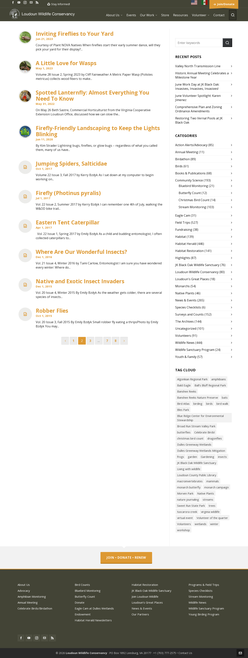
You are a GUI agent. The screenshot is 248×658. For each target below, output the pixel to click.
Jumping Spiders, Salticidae (71, 163)
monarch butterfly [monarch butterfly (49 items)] (188, 487)
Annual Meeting (186, 152)
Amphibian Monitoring (32, 596)
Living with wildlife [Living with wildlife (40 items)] (188, 469)
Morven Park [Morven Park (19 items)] (185, 493)
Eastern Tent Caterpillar (68, 222)
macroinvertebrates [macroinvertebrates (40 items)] (190, 481)
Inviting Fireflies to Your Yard (74, 33)
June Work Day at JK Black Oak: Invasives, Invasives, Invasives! (197, 86)
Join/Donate (225, 4)
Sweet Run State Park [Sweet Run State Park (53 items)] (191, 505)
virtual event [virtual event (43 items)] (185, 518)
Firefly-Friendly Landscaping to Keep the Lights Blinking (98, 131)
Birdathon (182, 159)
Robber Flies (52, 310)
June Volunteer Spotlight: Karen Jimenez (198, 98)
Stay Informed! (58, 4)
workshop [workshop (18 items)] (183, 530)
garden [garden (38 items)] (192, 457)
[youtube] (19, 2)
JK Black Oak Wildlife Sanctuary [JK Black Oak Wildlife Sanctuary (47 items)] (196, 463)
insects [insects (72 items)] (222, 457)
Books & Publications (190, 173)
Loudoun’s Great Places (147, 602)
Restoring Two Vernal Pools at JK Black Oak (199, 120)
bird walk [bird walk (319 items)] (222, 403)
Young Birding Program (204, 614)
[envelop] (32, 2)
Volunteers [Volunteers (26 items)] (184, 524)
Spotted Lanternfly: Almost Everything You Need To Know (92, 95)
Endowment (83, 614)
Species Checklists (188, 307)
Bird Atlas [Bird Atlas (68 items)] (183, 403)
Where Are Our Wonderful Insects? (81, 251)
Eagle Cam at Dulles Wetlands (94, 608)
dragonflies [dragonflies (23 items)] (214, 438)
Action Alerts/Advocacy (191, 145)
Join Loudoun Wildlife (145, 596)
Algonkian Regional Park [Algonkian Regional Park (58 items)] (192, 379)
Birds (179, 166)
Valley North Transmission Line (197, 66)
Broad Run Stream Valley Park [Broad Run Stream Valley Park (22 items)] (196, 426)
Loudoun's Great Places (192, 279)
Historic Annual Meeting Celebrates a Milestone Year (202, 75)
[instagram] (26, 2)
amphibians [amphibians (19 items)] (218, 379)
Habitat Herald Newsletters (93, 620)
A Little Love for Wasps (66, 63)
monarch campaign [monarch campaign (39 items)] (216, 487)
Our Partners (140, 614)
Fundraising (183, 229)
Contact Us (185, 653)
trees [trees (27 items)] (212, 505)
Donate (79, 602)
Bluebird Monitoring (193, 186)
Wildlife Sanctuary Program (194, 350)
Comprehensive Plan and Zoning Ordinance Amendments (198, 109)
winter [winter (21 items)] (214, 524)
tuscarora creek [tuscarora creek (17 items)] (187, 512)
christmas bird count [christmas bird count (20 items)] (190, 438)
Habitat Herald (185, 244)
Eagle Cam (182, 215)
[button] (227, 42)
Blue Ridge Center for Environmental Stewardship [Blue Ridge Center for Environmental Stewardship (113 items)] (200, 418)
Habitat (180, 237)
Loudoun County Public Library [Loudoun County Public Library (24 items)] (196, 475)
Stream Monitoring (192, 207)
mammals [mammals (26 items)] (212, 481)
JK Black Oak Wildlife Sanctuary (197, 265)
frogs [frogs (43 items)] (180, 457)
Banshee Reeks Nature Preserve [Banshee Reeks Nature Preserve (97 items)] (197, 397)
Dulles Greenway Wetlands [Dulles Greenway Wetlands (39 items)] (194, 444)
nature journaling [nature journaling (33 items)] (188, 499)
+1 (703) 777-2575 (164, 653)
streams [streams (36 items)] (208, 499)
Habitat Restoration (189, 251)
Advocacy (24, 590)
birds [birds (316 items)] (209, 403)
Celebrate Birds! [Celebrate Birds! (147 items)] (204, 432)
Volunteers (183, 335)
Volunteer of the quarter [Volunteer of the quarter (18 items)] (212, 518)
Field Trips (182, 222)
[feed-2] (38, 2)
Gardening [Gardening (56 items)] (207, 457)
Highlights (182, 258)
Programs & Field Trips (204, 585)
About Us (24, 585)
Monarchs (182, 286)
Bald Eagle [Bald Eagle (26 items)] (184, 385)
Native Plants (184, 293)
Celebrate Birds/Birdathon (35, 608)
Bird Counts (82, 585)
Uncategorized (185, 328)
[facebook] (13, 2)
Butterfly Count (190, 193)
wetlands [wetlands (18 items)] (200, 524)
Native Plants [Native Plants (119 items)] (205, 493)
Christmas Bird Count (194, 200)
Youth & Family (185, 357)
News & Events (185, 300)
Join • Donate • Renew (126, 557)
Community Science (189, 180)
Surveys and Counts (189, 314)
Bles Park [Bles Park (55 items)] (183, 410)
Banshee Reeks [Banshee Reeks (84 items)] (186, 391)
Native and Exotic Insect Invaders (80, 281)
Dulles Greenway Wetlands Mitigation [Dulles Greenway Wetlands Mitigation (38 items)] (201, 450)
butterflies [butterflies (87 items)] (183, 432)
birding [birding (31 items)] (197, 403)
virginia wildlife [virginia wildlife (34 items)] (210, 512)
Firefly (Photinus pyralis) (68, 193)
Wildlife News (185, 343)
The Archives (184, 321)
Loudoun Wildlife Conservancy (197, 272)
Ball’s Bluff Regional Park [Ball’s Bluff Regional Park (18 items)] (210, 385)
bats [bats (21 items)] (225, 397)
